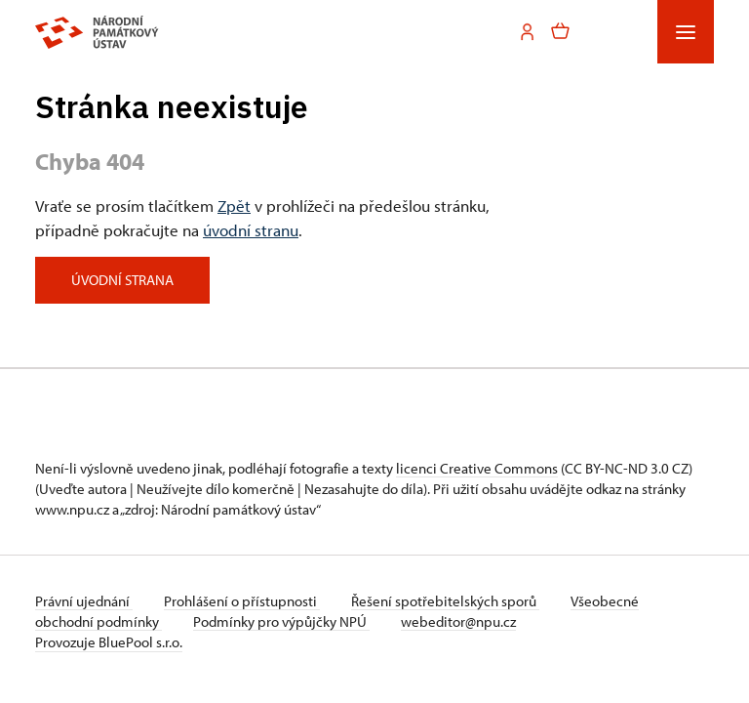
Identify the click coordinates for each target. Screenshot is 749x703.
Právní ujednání (84, 601)
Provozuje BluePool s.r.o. (108, 642)
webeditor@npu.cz (458, 621)
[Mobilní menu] (685, 31)
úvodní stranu (250, 229)
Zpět (234, 205)
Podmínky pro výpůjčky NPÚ (281, 621)
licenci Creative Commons (477, 468)
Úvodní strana (122, 279)
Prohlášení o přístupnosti (242, 601)
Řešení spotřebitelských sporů (445, 601)
